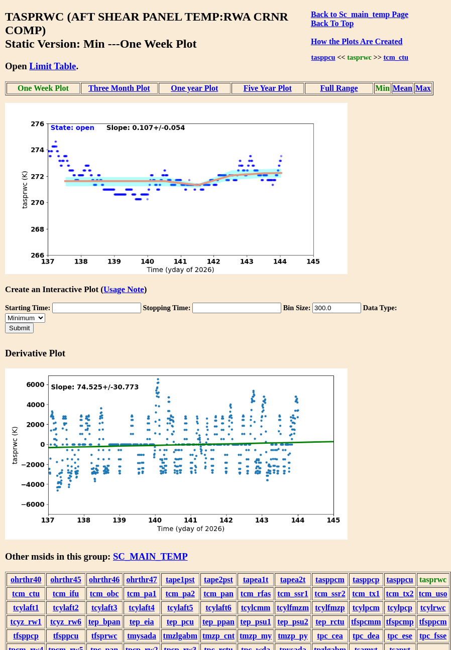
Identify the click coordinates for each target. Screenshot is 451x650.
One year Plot (194, 88)
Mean (402, 88)
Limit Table (52, 66)
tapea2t (293, 579)
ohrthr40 (26, 579)
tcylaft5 (180, 607)
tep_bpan (104, 621)
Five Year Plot (268, 88)
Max (423, 88)
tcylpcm (366, 607)
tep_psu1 (255, 621)
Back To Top (332, 23)
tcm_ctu (396, 57)
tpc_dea (366, 635)
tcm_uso (433, 593)
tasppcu (323, 57)
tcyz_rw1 (26, 621)
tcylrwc (433, 607)
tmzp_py (293, 635)
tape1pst (180, 579)
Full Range (339, 88)
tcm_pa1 (142, 593)
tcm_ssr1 (292, 593)
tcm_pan (218, 593)
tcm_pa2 (180, 593)
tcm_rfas (256, 593)
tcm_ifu (66, 593)
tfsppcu (66, 635)
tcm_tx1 (366, 593)
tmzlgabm (180, 635)
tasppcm (330, 579)
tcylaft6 (218, 607)
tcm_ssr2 (329, 593)
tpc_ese (399, 635)
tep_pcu (180, 621)
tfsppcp (26, 635)
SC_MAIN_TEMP (150, 556)
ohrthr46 (104, 579)
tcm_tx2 (400, 593)
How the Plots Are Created (356, 41)
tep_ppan (218, 621)
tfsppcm (433, 621)
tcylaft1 (26, 607)
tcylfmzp (330, 607)
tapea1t (256, 579)
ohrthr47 (141, 579)
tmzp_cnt (218, 635)
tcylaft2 (66, 607)
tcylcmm (256, 607)
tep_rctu (329, 621)
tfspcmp (400, 621)
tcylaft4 (142, 607)
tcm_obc (104, 593)
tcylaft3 (104, 607)
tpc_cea (330, 635)
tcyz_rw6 (65, 621)
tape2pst (218, 579)
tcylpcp (399, 607)
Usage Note (123, 289)
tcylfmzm (293, 607)
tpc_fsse (432, 635)
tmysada (141, 635)
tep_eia (142, 621)
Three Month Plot (119, 88)
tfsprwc (104, 635)
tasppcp (366, 579)
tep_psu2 (292, 621)
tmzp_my (256, 635)
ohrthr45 (65, 579)
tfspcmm (366, 621)
